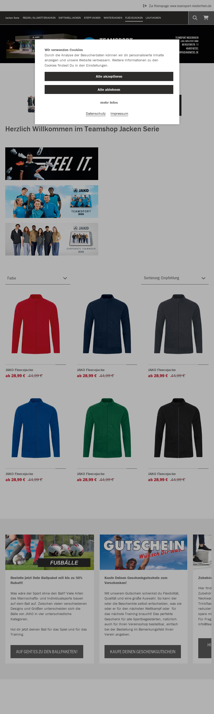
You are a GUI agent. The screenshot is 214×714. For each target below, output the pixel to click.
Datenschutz (96, 113)
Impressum (119, 113)
